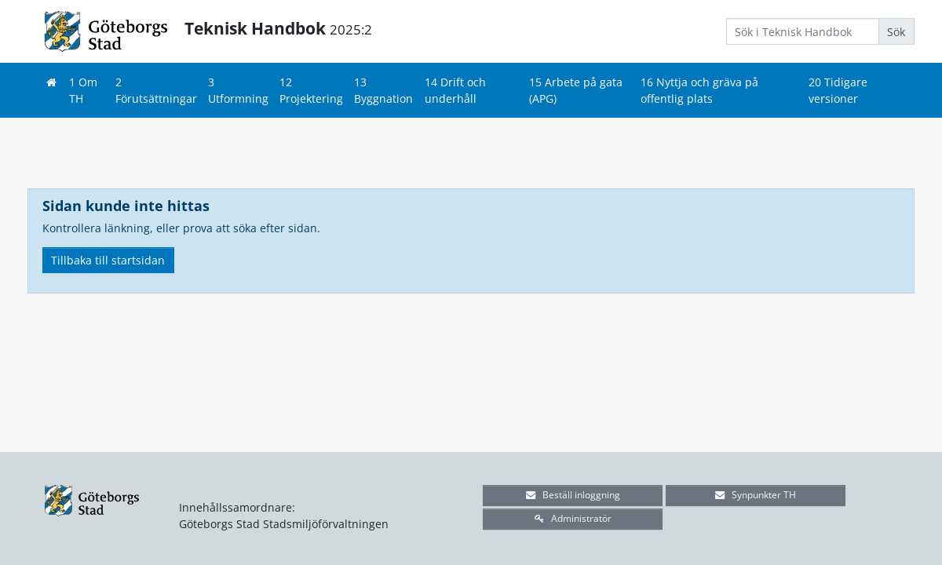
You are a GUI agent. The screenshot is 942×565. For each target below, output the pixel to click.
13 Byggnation (383, 90)
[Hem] (51, 82)
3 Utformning (238, 90)
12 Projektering (311, 90)
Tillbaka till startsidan (108, 260)
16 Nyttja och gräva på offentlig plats (699, 90)
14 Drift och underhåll (455, 90)
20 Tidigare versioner (838, 90)
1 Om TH (83, 90)
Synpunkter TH (755, 494)
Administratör (573, 518)
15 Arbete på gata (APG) (576, 90)
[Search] (802, 31)
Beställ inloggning (573, 494)
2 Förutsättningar (156, 90)
